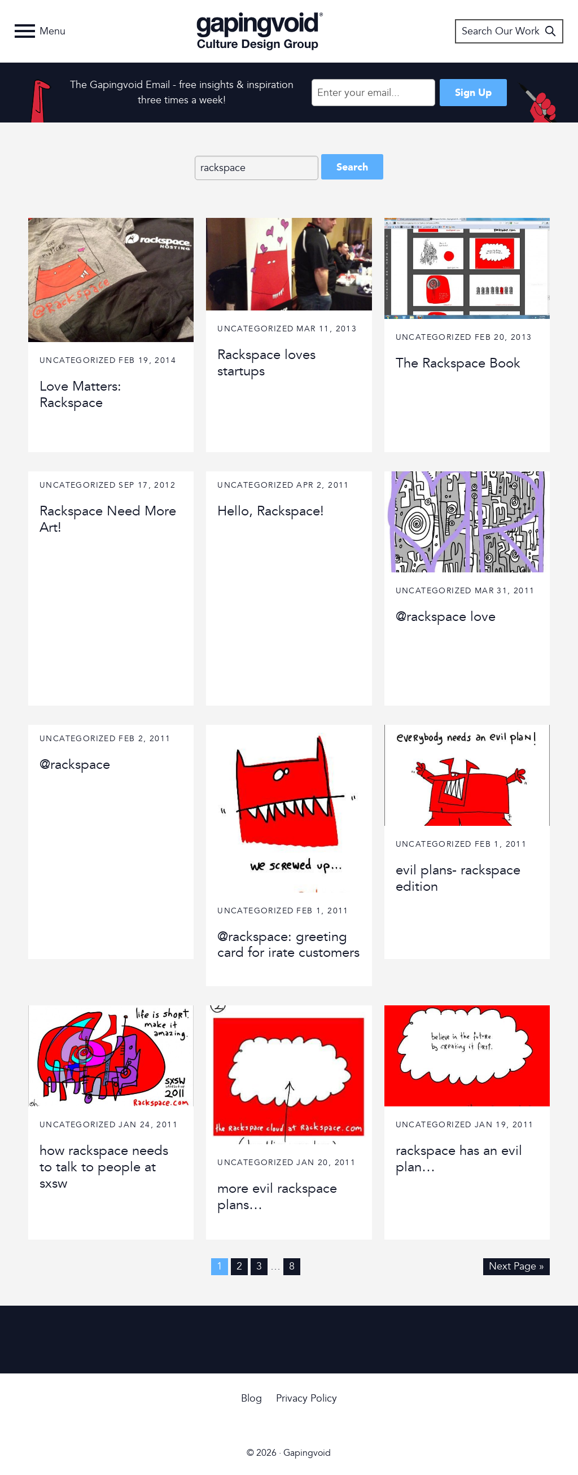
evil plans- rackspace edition (458, 878)
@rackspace (75, 764)
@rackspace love (446, 617)
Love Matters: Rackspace (80, 394)
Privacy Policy (306, 1398)
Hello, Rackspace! (270, 511)
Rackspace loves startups (266, 363)
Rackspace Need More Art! (108, 519)
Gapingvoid (259, 31)
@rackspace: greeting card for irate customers (288, 945)
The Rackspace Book (458, 363)
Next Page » (516, 1266)
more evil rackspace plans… (277, 1196)
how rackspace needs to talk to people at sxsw (104, 1167)
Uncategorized (78, 360)
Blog (251, 1398)
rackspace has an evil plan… (459, 1159)
